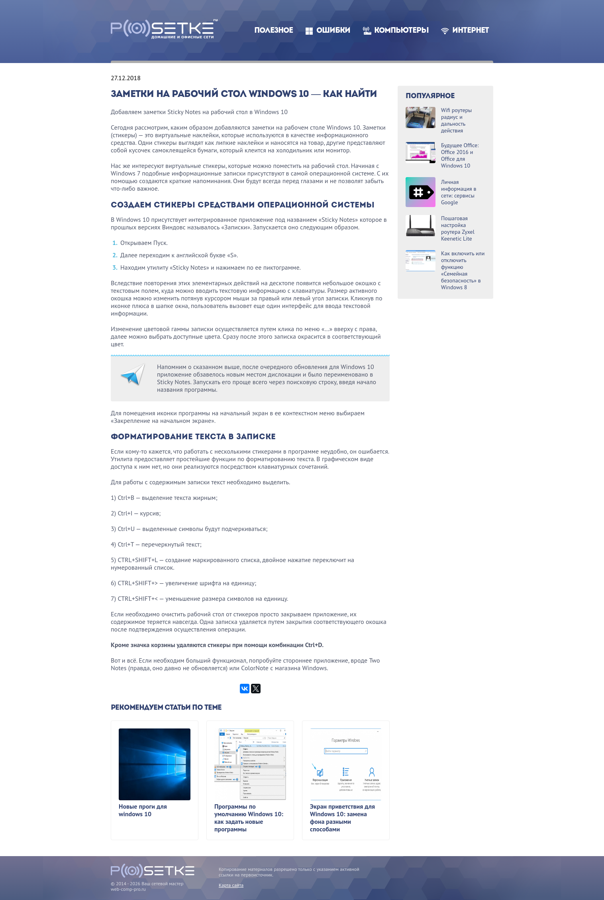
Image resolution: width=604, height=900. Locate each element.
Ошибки (333, 31)
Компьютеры (401, 31)
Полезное (273, 31)
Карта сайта (231, 885)
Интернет (470, 31)
